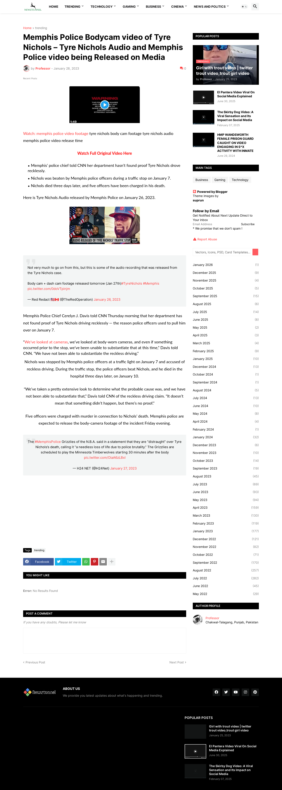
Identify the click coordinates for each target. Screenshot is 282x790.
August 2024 (226, 390)
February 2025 (226, 351)
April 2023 (226, 507)
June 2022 (226, 586)
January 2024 (226, 437)
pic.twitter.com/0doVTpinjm (49, 289)
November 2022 (226, 547)
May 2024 (226, 413)
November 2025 (226, 280)
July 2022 (226, 578)
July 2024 (226, 398)
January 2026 (226, 265)
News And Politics (210, 6)
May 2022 (226, 594)
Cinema (177, 6)
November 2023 (226, 453)
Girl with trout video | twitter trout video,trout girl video (230, 728)
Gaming (129, 6)
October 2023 (226, 461)
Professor (212, 618)
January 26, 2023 (107, 299)
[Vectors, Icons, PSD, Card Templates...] (222, 252)
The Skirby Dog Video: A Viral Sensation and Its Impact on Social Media (235, 116)
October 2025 (226, 288)
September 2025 (226, 296)
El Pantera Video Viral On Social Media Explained (236, 94)
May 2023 (226, 500)
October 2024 (226, 374)
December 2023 (226, 445)
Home (53, 6)
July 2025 (226, 312)
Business (153, 6)
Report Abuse (207, 239)
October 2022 (226, 554)
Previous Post (35, 662)
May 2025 (226, 327)
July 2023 (226, 484)
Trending (72, 6)
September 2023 (226, 468)
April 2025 (226, 335)
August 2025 (226, 304)
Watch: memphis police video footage (55, 133)
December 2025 (226, 273)
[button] (244, 6)
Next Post (176, 662)
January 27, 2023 (123, 468)
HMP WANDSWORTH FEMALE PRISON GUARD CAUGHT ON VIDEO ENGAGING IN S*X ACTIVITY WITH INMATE (235, 143)
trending (41, 28)
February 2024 (226, 429)
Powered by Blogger (210, 191)
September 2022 (226, 562)
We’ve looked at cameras (46, 341)
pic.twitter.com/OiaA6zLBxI (105, 457)
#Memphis (151, 283)
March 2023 (226, 515)
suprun (198, 200)
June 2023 (226, 492)
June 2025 (226, 319)
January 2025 (226, 359)
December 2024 (226, 367)
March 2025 (226, 343)
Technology (102, 6)
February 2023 (226, 523)
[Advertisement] (104, 512)
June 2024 (226, 406)
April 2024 (226, 421)
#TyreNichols (131, 283)
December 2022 (226, 539)
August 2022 (226, 570)
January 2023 (226, 531)
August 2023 (226, 476)
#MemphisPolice (48, 442)
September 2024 (226, 382)
